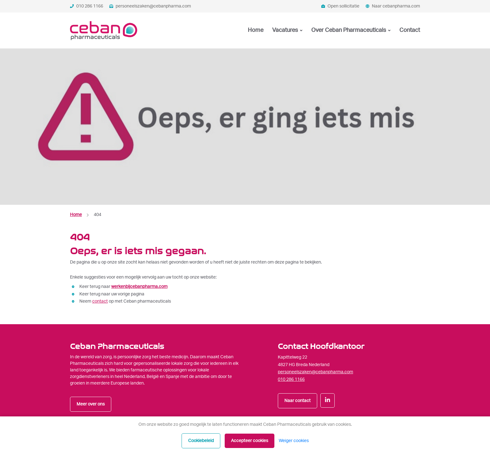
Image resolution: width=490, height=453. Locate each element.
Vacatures (285, 30)
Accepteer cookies (249, 441)
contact (100, 301)
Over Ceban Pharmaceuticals (349, 30)
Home (255, 30)
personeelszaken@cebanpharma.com (150, 6)
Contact (409, 30)
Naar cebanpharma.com (393, 6)
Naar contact (297, 401)
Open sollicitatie (340, 6)
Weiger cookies (294, 441)
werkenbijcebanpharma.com (139, 286)
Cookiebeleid (201, 441)
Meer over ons (91, 404)
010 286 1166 (86, 6)
